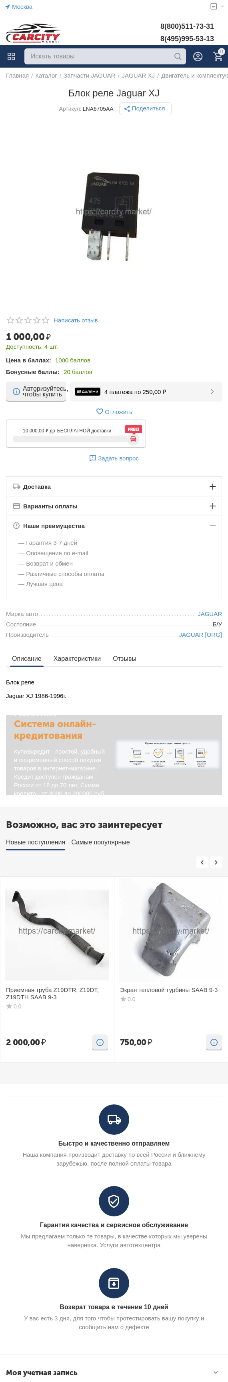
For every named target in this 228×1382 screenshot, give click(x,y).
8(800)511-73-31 (187, 26)
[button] (145, 109)
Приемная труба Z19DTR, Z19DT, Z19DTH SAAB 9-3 (52, 993)
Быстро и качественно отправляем (114, 1143)
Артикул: (70, 109)
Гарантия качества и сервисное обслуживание (114, 1225)
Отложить (114, 412)
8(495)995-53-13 (187, 39)
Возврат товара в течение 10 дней (114, 1307)
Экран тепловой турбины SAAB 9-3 (169, 989)
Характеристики (77, 658)
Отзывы (124, 658)
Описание (27, 658)
